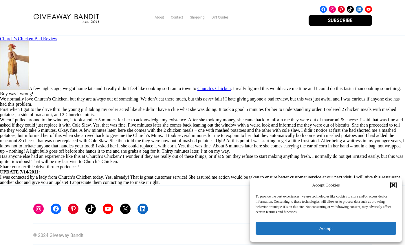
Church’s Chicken (214, 88)
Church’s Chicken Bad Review (28, 38)
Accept (326, 228)
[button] (393, 185)
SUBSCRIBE (340, 20)
